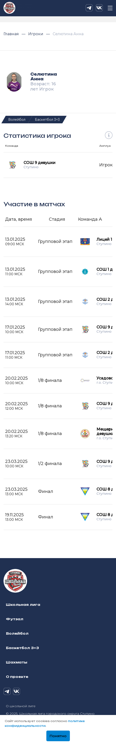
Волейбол (16, 119)
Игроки (36, 34)
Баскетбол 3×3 (47, 119)
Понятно (58, 736)
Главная (12, 34)
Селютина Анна (68, 34)
